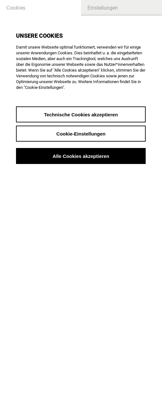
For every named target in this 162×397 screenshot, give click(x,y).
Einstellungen (102, 8)
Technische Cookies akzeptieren (81, 114)
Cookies (16, 8)
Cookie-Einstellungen (80, 133)
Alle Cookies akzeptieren (81, 156)
